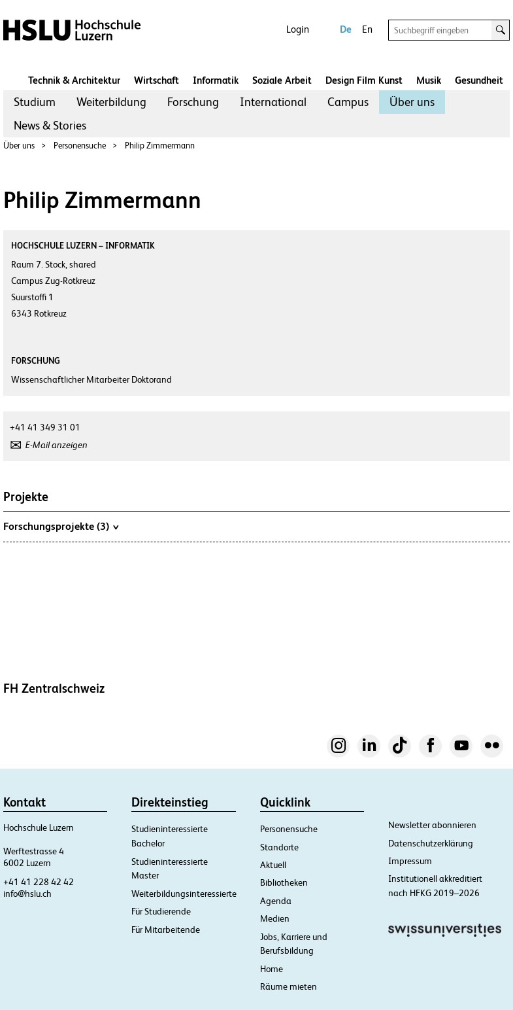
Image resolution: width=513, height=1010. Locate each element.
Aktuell (273, 865)
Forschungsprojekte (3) (60, 525)
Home (271, 969)
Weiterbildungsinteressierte (184, 893)
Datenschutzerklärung (430, 843)
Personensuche (80, 145)
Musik (428, 80)
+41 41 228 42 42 (38, 882)
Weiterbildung (111, 102)
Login (297, 29)
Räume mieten (288, 986)
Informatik (216, 80)
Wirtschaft (156, 80)
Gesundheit (479, 80)
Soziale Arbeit (282, 80)
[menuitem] (34, 102)
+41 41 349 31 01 (45, 427)
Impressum (410, 861)
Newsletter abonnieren (432, 825)
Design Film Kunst (364, 80)
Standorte (279, 847)
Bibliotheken (284, 882)
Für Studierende (161, 911)
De (346, 29)
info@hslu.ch (27, 893)
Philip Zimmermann (160, 145)
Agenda (275, 901)
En (367, 29)
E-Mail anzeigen (56, 445)
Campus (348, 102)
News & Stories (50, 125)
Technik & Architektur (74, 80)
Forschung (193, 102)
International (273, 102)
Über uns (412, 102)
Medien (275, 918)
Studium (35, 102)
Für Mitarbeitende (165, 929)
